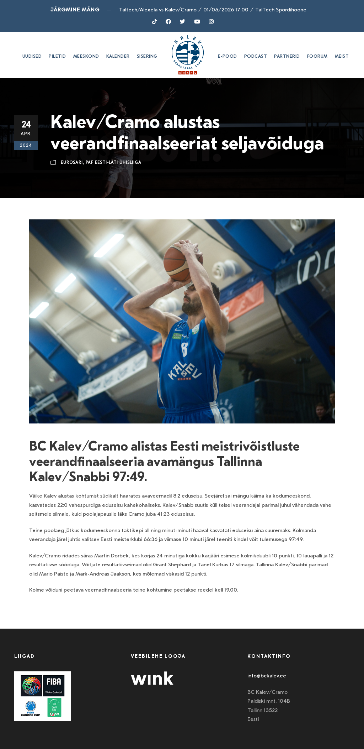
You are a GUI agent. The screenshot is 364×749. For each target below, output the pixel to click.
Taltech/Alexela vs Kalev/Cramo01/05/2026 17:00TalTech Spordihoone (212, 9)
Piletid (57, 56)
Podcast (255, 56)
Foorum (317, 56)
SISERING (147, 56)
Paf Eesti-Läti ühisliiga (113, 162)
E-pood (227, 56)
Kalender (118, 56)
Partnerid (287, 56)
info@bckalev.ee (266, 675)
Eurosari (72, 162)
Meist (342, 56)
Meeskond (86, 56)
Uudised (32, 56)
